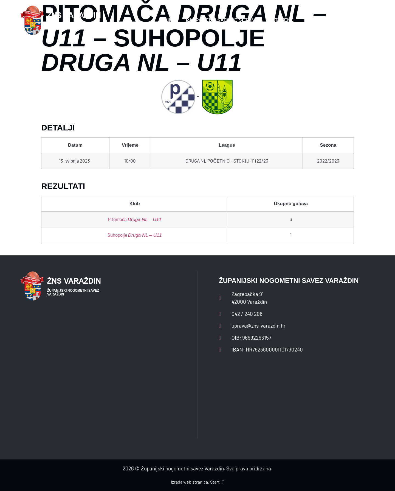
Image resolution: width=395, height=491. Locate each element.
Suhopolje (135, 235)
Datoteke (281, 20)
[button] (364, 20)
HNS (170, 20)
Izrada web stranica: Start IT (197, 481)
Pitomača (135, 219)
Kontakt (315, 20)
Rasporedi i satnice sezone (222, 20)
